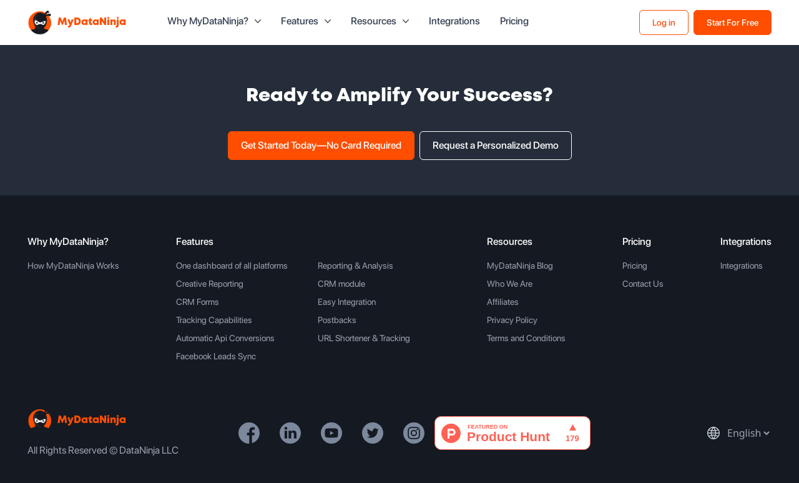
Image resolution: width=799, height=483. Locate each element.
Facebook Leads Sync (216, 356)
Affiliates (503, 302)
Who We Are (509, 284)
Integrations (454, 21)
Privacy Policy (512, 320)
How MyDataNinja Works (73, 266)
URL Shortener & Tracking (364, 338)
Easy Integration (347, 302)
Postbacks (337, 320)
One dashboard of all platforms (232, 266)
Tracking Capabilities (214, 320)
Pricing (514, 21)
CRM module (341, 284)
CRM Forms (197, 302)
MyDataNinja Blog (520, 266)
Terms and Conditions (526, 338)
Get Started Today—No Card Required (321, 145)
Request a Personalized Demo (496, 145)
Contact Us (643, 284)
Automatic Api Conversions (225, 338)
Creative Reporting (209, 284)
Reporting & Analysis (355, 266)
